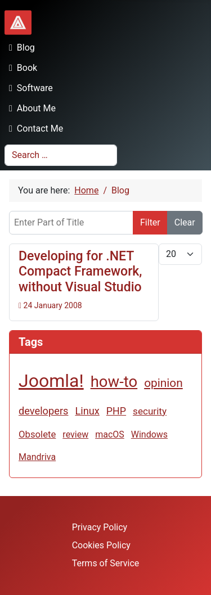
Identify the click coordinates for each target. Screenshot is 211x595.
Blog (20, 47)
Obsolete (37, 434)
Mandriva (37, 457)
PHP (116, 411)
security (150, 411)
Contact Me (34, 128)
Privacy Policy (100, 527)
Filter (150, 222)
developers (43, 411)
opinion (163, 383)
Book (21, 67)
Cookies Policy (101, 545)
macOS (109, 434)
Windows (149, 434)
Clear (184, 222)
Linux (87, 411)
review (75, 434)
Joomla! (51, 380)
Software (29, 88)
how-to (114, 381)
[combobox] (61, 155)
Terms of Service (106, 563)
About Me (30, 108)
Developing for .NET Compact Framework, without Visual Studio (80, 272)
